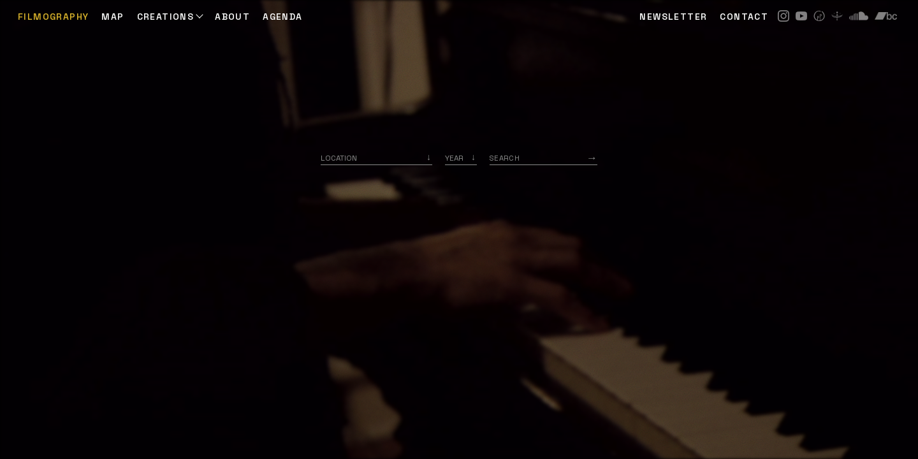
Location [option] (339, 158)
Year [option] (454, 158)
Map (112, 16)
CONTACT (744, 16)
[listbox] (461, 157)
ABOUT (232, 16)
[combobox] (376, 157)
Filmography (53, 16)
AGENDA (282, 16)
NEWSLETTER (673, 16)
